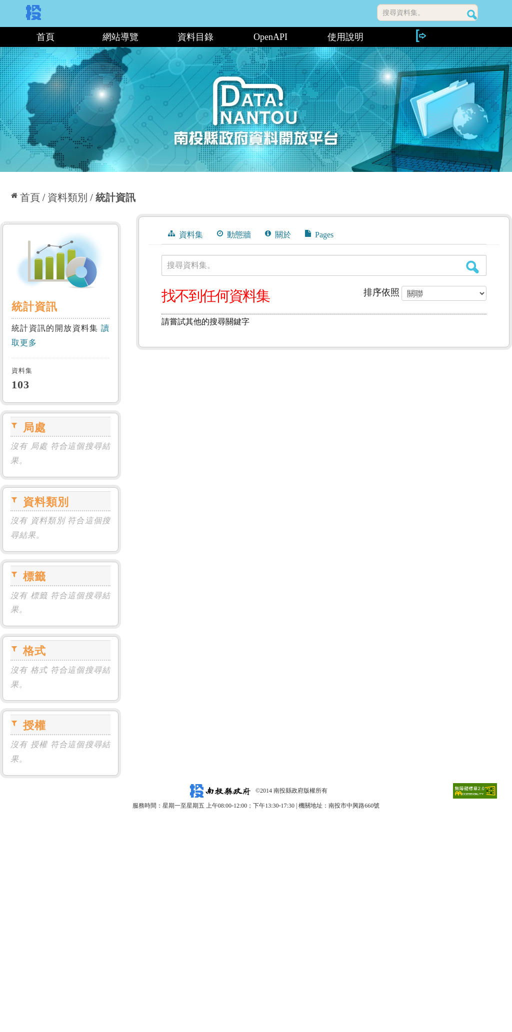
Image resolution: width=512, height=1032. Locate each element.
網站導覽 (120, 37)
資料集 (185, 234)
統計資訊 (116, 197)
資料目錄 (196, 37)
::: (4, 37)
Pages (319, 234)
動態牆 (234, 234)
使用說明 (346, 37)
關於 (278, 234)
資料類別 (68, 197)
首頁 (45, 37)
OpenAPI (271, 37)
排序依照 (382, 292)
